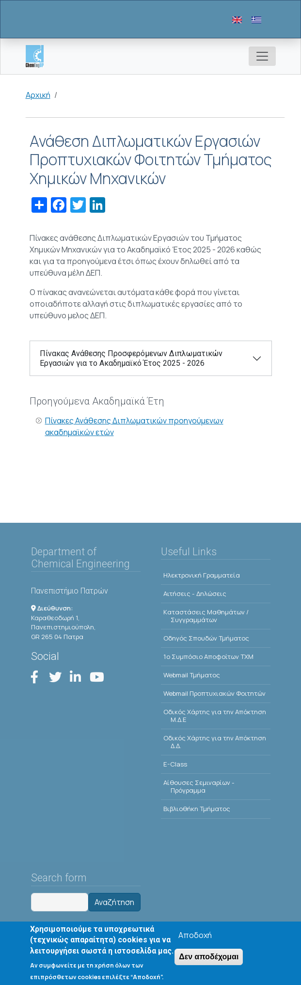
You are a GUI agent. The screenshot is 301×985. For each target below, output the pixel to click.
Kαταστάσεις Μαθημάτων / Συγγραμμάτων (206, 616)
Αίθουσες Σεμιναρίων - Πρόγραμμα (199, 786)
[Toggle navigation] (262, 56)
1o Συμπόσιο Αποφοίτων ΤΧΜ (208, 656)
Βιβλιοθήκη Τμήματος (196, 808)
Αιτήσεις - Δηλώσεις (194, 593)
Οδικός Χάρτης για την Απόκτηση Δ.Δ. (214, 742)
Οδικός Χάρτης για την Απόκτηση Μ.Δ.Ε (214, 715)
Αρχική (38, 95)
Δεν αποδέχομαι (208, 959)
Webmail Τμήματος (191, 675)
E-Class (175, 764)
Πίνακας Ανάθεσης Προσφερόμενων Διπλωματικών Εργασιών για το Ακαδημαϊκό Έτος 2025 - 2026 (131, 358)
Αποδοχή (195, 937)
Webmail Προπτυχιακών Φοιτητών (214, 693)
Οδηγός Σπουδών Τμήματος (206, 638)
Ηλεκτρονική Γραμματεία (201, 575)
